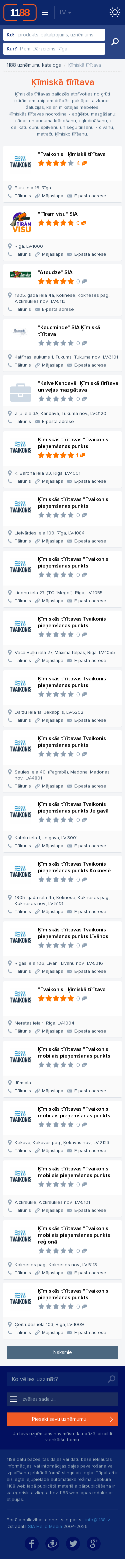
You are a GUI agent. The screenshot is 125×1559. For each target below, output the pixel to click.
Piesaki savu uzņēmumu (59, 1419)
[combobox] (54, 35)
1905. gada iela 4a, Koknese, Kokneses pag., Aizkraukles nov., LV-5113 (62, 298)
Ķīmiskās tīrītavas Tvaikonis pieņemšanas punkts (72, 622)
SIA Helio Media (45, 1526)
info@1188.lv (97, 1520)
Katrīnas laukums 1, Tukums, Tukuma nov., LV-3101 (66, 357)
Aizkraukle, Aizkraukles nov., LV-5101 (52, 1202)
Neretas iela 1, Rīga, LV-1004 (44, 1023)
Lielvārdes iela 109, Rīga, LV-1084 (50, 533)
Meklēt (115, 42)
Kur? (12, 49)
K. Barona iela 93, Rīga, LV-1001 (47, 473)
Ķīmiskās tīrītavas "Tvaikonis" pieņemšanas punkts (74, 443)
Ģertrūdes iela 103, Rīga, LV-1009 (49, 1324)
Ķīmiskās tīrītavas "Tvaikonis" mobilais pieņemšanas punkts (74, 1052)
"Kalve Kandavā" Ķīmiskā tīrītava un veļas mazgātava (78, 386)
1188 (20, 12)
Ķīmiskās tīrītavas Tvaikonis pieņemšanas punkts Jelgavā (73, 807)
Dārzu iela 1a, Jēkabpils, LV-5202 (49, 712)
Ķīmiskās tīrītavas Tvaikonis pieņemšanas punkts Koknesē (74, 867)
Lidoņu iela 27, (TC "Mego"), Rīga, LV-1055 (59, 593)
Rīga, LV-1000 (29, 246)
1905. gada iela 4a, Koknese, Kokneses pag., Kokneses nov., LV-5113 (62, 900)
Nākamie (62, 1352)
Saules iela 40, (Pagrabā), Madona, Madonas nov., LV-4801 (62, 775)
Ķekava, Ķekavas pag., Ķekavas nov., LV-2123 (62, 1142)
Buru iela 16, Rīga (33, 188)
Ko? (11, 35)
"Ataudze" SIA (55, 272)
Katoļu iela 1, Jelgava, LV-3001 (46, 838)
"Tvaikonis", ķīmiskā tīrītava (72, 154)
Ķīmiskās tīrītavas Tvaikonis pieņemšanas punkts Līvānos (73, 933)
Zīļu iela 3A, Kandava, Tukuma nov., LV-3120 (60, 413)
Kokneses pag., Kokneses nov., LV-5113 (56, 1265)
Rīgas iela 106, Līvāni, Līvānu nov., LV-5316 (59, 963)
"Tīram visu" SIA (58, 214)
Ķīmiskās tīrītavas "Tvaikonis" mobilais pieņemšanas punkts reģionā (74, 1235)
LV (65, 12)
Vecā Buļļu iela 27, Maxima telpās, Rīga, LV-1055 (65, 652)
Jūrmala (23, 1083)
